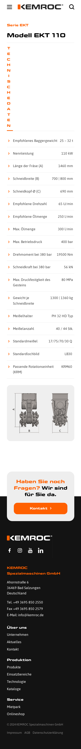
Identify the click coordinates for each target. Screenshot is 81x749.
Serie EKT (18, 25)
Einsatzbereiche (19, 674)
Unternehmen (17, 634)
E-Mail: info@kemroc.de (25, 615)
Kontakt (39, 508)
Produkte (14, 667)
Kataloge (14, 689)
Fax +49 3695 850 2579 (25, 609)
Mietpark (14, 707)
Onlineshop (16, 714)
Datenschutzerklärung (48, 732)
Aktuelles (14, 642)
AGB (27, 732)
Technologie (16, 681)
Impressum (14, 732)
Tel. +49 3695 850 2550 (25, 602)
